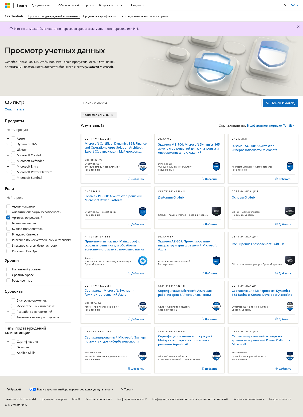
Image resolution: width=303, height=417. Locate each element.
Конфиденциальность (130, 399)
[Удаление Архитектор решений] (99, 115)
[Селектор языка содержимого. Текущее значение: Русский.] (14, 389)
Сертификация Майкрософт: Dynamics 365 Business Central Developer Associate (262, 293)
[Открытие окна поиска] (285, 5)
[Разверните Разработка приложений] (8, 312)
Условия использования (249, 399)
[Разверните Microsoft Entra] (8, 166)
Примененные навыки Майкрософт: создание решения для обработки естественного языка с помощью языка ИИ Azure (114, 245)
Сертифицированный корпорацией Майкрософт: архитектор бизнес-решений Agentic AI (185, 340)
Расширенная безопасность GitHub (258, 244)
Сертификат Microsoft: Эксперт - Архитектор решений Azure (109, 292)
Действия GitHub (171, 197)
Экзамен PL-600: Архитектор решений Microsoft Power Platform (113, 198)
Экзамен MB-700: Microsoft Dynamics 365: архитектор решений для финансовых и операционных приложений (189, 148)
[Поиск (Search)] (171, 103)
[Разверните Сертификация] (8, 342)
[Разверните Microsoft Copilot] (8, 155)
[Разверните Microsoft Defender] (8, 161)
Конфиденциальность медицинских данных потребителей (189, 399)
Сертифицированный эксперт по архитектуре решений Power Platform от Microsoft (262, 340)
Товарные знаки (279, 399)
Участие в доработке (98, 399)
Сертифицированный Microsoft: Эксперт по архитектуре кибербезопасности (116, 339)
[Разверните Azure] (8, 138)
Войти (294, 5)
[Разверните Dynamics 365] (8, 144)
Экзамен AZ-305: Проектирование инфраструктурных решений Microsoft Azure (187, 245)
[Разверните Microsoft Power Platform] (8, 172)
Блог (75, 399)
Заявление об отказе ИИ (20, 399)
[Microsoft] (7, 5)
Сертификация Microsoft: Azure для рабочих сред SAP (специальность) (185, 293)
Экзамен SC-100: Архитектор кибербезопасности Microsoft (254, 148)
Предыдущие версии (54, 399)
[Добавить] (136, 179)
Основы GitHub (243, 197)
